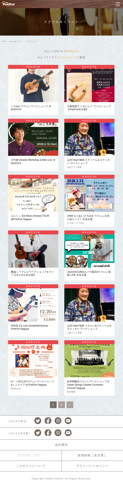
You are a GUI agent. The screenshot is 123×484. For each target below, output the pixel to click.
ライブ (50, 57)
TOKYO (58, 51)
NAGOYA (72, 51)
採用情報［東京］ (31, 455)
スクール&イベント (16, 41)
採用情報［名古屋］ (92, 455)
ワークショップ (67, 57)
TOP (3, 41)
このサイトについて (31, 466)
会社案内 (61, 444)
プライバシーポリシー (92, 466)
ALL (47, 51)
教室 (83, 57)
